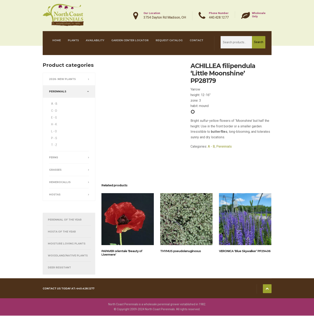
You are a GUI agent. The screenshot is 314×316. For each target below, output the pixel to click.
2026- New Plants (62, 79)
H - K (54, 124)
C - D (54, 110)
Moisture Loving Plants (66, 243)
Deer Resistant (59, 267)
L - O (54, 131)
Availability (95, 40)
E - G (54, 117)
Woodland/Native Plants (68, 255)
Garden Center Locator (130, 40)
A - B (211, 146)
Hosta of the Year (62, 231)
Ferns (53, 157)
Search (258, 42)
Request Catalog (169, 40)
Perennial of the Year (65, 219)
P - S (54, 138)
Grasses (55, 169)
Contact (196, 40)
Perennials (224, 146)
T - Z (54, 145)
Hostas (54, 194)
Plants (73, 40)
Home (56, 40)
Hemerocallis (60, 182)
